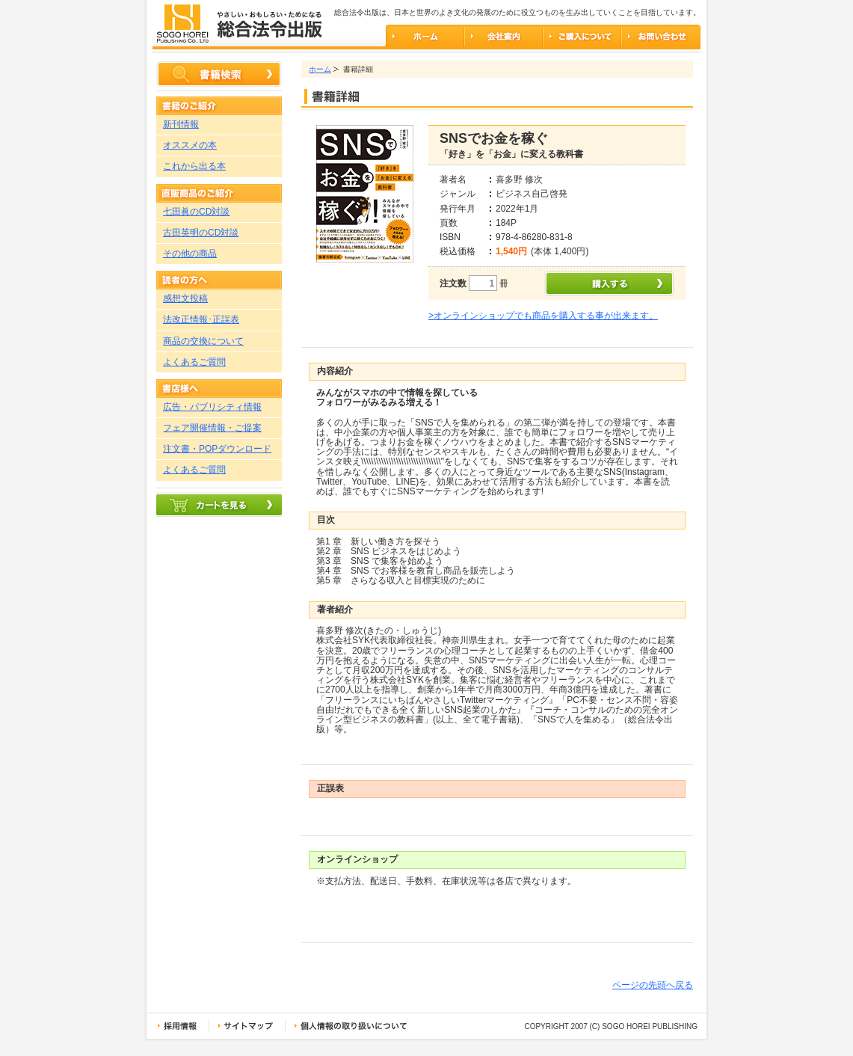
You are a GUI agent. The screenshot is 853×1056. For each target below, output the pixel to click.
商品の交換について (203, 341)
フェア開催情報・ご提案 (212, 428)
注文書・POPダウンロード (217, 448)
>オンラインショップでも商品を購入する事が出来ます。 (543, 315)
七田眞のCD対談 (196, 211)
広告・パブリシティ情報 (212, 407)
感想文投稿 (185, 298)
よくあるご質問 (194, 362)
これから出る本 (194, 166)
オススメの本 (190, 145)
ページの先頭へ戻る (652, 985)
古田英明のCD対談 (200, 232)
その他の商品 (190, 253)
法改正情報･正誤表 (201, 319)
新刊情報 (181, 124)
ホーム (320, 69)
